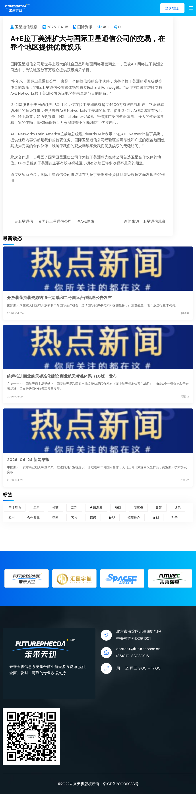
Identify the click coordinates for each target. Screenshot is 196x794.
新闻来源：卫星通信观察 (144, 221)
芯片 (74, 517)
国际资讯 (82, 26)
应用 (11, 517)
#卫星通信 (24, 221)
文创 (156, 517)
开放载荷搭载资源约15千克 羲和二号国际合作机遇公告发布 (59, 297)
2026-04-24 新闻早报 (28, 459)
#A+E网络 (85, 221)
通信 (178, 508)
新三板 (138, 508)
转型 (112, 517)
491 (103, 26)
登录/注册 (172, 8)
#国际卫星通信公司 (55, 221)
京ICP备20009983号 (121, 783)
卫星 (36, 508)
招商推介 (134, 517)
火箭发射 (96, 508)
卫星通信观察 (23, 26)
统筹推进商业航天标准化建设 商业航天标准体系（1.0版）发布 (62, 376)
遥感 (93, 517)
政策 (159, 508)
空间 (55, 517)
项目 (118, 508)
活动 (74, 508)
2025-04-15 (55, 26)
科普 (174, 517)
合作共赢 (33, 517)
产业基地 (14, 508)
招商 (55, 508)
